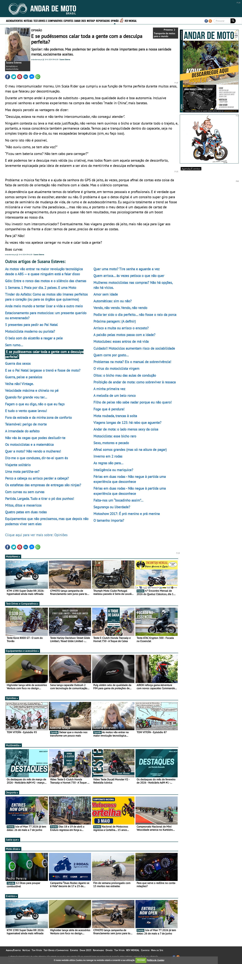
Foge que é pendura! (108, 409)
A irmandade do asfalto (22, 431)
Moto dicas (13, 849)
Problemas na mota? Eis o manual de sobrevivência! (132, 361)
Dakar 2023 (80, 20)
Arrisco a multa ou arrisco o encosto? (121, 328)
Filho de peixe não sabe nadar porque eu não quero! (132, 402)
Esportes (68, 20)
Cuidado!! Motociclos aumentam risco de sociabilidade (134, 348)
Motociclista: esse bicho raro (114, 436)
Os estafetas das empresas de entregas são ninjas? (43, 485)
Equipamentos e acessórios (22, 650)
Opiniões (12, 698)
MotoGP (91, 20)
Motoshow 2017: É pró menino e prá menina (126, 513)
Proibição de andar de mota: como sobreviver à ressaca (134, 382)
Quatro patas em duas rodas (26, 512)
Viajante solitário (18, 464)
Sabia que (12, 839)
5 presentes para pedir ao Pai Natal (31, 324)
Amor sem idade (105, 294)
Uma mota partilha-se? (22, 471)
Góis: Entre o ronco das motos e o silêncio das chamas (45, 280)
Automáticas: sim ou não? (112, 301)
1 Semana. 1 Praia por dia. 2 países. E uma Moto (40, 287)
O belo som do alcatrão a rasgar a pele (34, 338)
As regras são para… (108, 463)
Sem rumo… (14, 345)
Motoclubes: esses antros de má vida (121, 341)
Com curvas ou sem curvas (24, 491)
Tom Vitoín (37, 950)
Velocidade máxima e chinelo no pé (31, 390)
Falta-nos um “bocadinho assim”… (118, 500)
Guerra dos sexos (18, 363)
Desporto (12, 792)
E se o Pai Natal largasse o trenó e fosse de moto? (42, 370)
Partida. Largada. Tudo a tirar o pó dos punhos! (39, 498)
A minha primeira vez (109, 388)
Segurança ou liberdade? (111, 507)
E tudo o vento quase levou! (26, 410)
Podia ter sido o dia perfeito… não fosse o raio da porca (134, 314)
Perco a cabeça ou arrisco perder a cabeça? (37, 478)
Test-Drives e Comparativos (48, 20)
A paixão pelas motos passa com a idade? (124, 334)
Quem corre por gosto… (111, 355)
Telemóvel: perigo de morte (26, 424)
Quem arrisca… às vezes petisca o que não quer (128, 275)
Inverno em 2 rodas (107, 456)
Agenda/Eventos (14, 20)
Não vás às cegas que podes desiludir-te (35, 437)
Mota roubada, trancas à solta (115, 415)
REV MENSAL (131, 20)
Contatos (145, 950)
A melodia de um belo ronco (114, 395)
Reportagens (103, 20)
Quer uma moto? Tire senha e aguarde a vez (126, 269)
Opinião (115, 20)
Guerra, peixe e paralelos (23, 377)
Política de (155, 960)
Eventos (11, 896)
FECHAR (141, 960)
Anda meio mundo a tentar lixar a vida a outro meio (44, 306)
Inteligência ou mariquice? (113, 469)
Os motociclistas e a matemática (29, 444)
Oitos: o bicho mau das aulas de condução (124, 375)
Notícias (28, 20)
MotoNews (13, 556)
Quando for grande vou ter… (26, 397)
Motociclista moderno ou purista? (30, 331)
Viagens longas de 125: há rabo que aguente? (127, 422)
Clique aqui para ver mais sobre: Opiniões (36, 534)
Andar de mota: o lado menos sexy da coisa (125, 429)
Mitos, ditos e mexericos (23, 505)
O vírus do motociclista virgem (116, 368)
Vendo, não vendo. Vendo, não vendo (120, 307)
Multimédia (13, 745)
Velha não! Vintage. (19, 383)
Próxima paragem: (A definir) (114, 321)
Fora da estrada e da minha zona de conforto (38, 417)
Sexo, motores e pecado (111, 442)
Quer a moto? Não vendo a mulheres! (33, 451)
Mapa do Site (157, 950)
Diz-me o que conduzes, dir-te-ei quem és (36, 458)
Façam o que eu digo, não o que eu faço (35, 404)
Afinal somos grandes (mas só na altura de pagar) (130, 449)
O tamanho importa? (108, 520)
